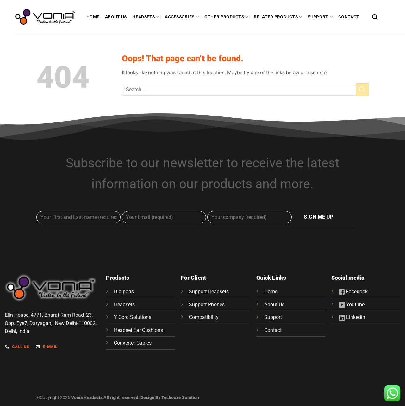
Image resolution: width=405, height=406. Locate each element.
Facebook (356, 292)
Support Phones (207, 305)
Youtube (351, 305)
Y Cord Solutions (132, 317)
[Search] (374, 17)
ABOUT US (116, 17)
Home (270, 292)
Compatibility (204, 317)
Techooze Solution (180, 397)
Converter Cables (133, 343)
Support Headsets (209, 292)
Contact (273, 330)
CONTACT (348, 17)
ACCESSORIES (182, 17)
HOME (92, 17)
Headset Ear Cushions (138, 330)
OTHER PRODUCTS (226, 17)
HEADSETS (145, 17)
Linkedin (352, 317)
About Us (274, 305)
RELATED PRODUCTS (278, 17)
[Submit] (362, 89)
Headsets (124, 305)
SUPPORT (320, 17)
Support (273, 317)
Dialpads (124, 292)
